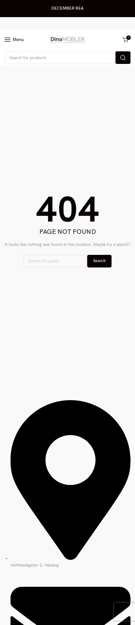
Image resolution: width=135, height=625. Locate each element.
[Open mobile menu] (14, 40)
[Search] (67, 57)
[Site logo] (67, 39)
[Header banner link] (67, 8)
